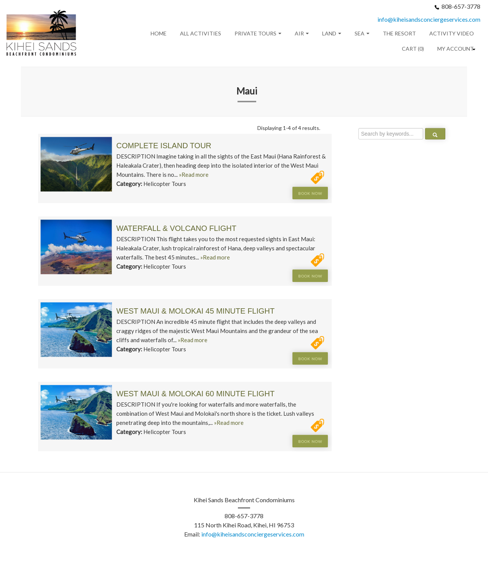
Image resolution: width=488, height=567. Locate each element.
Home (159, 33)
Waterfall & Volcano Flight (176, 228)
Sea (362, 33)
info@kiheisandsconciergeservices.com (428, 19)
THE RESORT (399, 33)
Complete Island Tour (163, 145)
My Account (455, 48)
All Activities (200, 33)
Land (331, 33)
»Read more (194, 174)
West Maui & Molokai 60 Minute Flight (195, 393)
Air (302, 33)
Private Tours (257, 33)
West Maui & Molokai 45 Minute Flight (195, 311)
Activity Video (451, 33)
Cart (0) (413, 48)
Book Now (310, 193)
